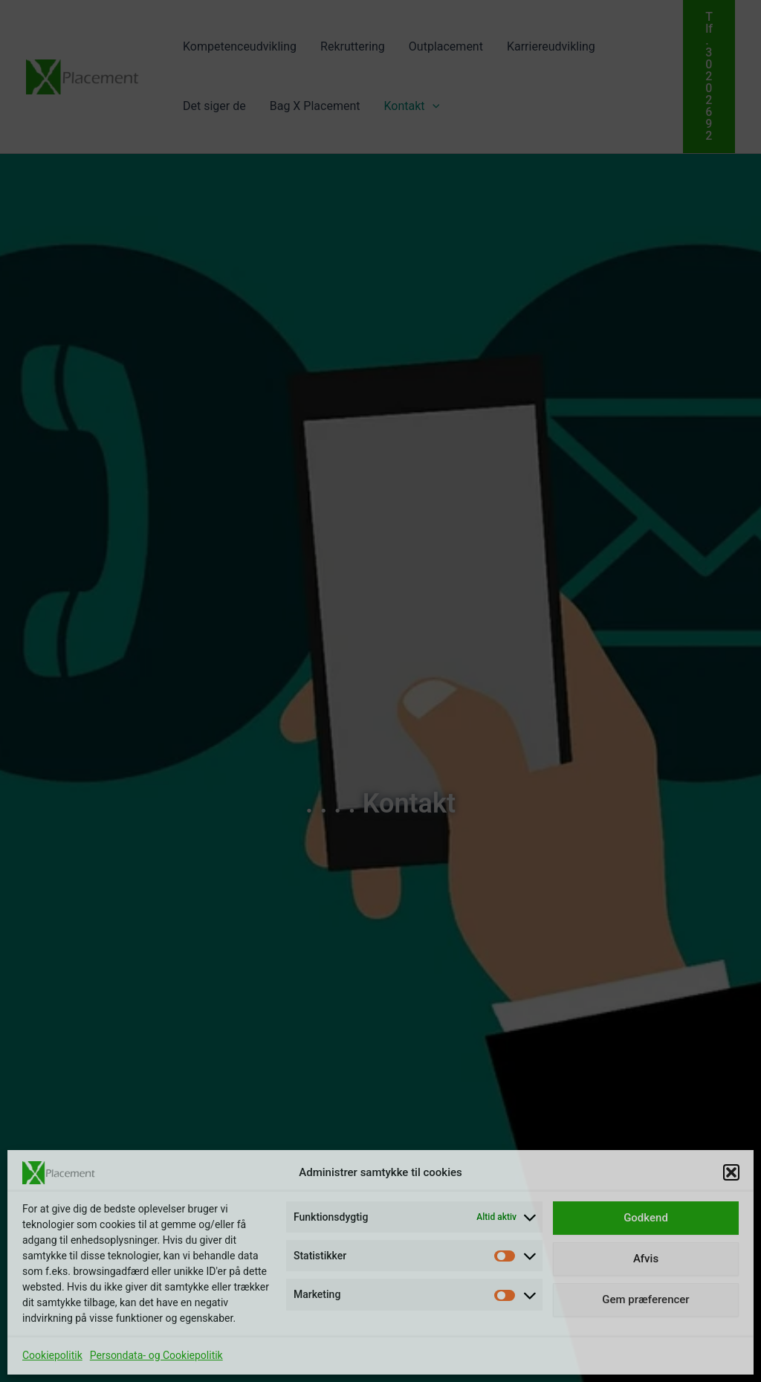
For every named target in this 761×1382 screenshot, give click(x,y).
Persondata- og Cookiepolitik (156, 1355)
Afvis (645, 1258)
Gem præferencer (645, 1299)
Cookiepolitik (52, 1355)
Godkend (646, 1217)
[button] (731, 1172)
